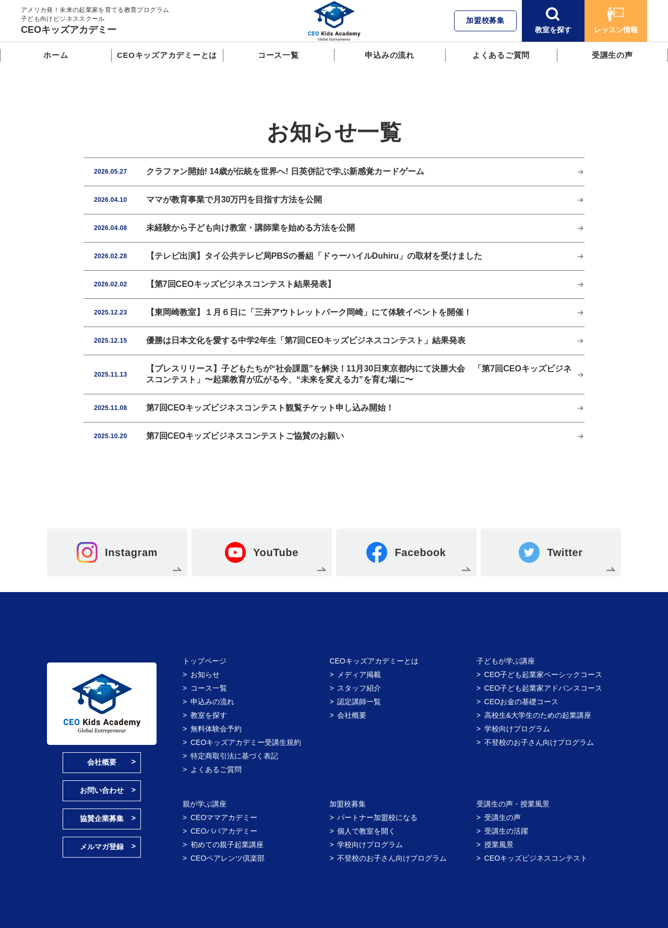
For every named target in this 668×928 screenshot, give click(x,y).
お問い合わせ (102, 790)
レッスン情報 (616, 20)
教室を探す (553, 20)
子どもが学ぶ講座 (505, 661)
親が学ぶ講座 (204, 804)
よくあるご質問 (501, 55)
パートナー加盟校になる (377, 817)
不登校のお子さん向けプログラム (539, 742)
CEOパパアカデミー (223, 831)
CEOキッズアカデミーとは (167, 55)
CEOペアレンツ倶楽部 (227, 858)
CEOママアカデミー (223, 817)
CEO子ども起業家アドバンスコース (543, 688)
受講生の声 (612, 55)
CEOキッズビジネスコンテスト (536, 858)
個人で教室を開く (366, 831)
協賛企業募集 (102, 818)
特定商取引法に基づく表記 (234, 756)
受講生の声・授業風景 (513, 804)
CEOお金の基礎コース (521, 701)
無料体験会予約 (216, 729)
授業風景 (499, 844)
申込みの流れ (389, 55)
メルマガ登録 (102, 846)
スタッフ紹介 (359, 688)
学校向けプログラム (517, 729)
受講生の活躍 (506, 831)
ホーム (55, 55)
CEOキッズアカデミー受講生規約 (245, 742)
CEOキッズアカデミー (68, 30)
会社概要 (101, 762)
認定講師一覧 (359, 701)
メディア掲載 (359, 674)
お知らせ (205, 674)
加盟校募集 (485, 20)
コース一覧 (278, 55)
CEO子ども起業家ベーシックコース (543, 674)
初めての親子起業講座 (227, 844)
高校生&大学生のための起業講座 (537, 715)
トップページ (204, 661)
